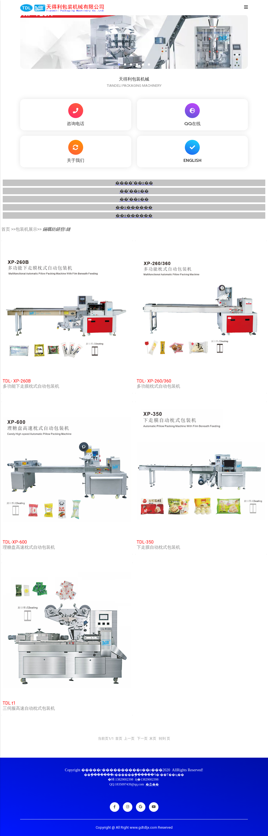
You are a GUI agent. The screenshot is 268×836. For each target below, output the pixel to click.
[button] (119, 64)
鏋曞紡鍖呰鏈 (56, 229)
